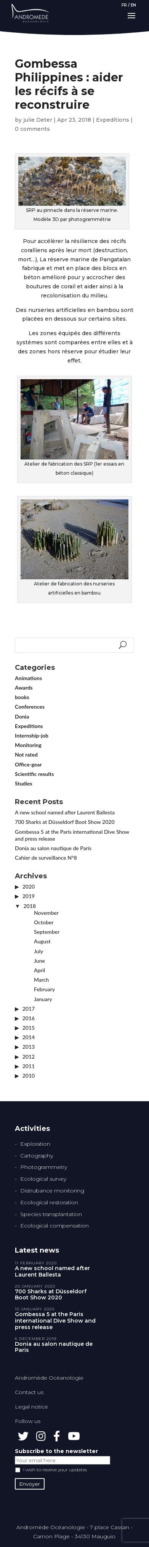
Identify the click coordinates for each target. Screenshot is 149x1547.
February (44, 989)
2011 (28, 1066)
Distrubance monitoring (52, 1190)
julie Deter (37, 119)
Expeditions (112, 119)
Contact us (29, 1392)
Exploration (35, 1143)
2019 (28, 896)
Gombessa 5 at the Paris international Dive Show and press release (55, 1320)
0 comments (32, 129)
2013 (28, 1046)
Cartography (36, 1155)
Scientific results (34, 774)
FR (124, 5)
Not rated (26, 754)
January (43, 999)
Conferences (30, 706)
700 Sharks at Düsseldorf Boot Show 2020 (65, 822)
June (39, 960)
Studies (23, 783)
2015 (28, 1027)
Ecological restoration (49, 1202)
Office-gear (28, 764)
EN (133, 5)
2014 (28, 1037)
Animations (28, 678)
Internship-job (31, 735)
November (46, 912)
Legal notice (31, 1406)
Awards (24, 687)
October (43, 922)
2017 (28, 1008)
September (46, 932)
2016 (28, 1018)
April (39, 970)
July (38, 951)
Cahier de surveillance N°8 (46, 857)
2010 (28, 1075)
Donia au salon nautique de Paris (53, 848)
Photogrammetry (43, 1167)
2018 (30, 906)
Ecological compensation (54, 1225)
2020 (28, 886)
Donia (22, 716)
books (22, 697)
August (42, 941)
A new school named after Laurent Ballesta (65, 812)
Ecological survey (43, 1178)
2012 (28, 1056)
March (41, 979)
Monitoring (28, 745)
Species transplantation (51, 1214)
